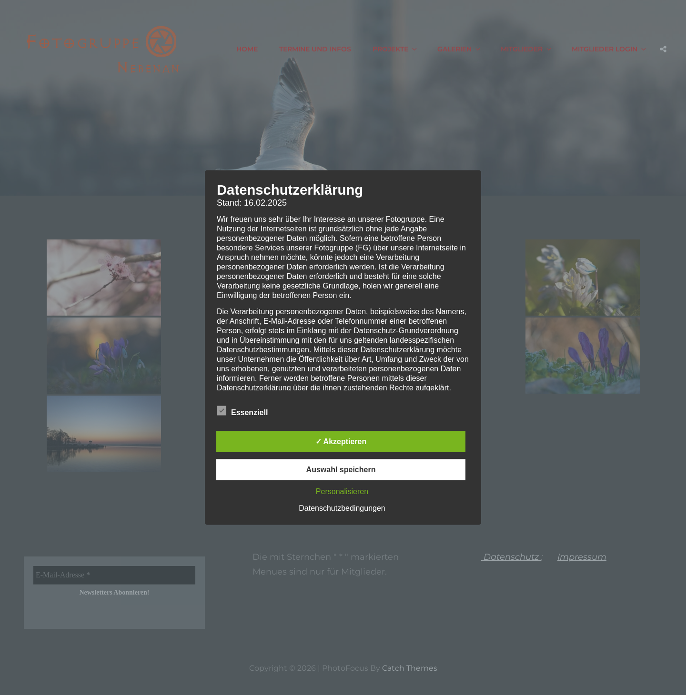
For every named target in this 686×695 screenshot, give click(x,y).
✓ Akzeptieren (341, 441)
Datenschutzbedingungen (342, 508)
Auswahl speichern (341, 470)
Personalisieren (342, 491)
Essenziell (242, 411)
